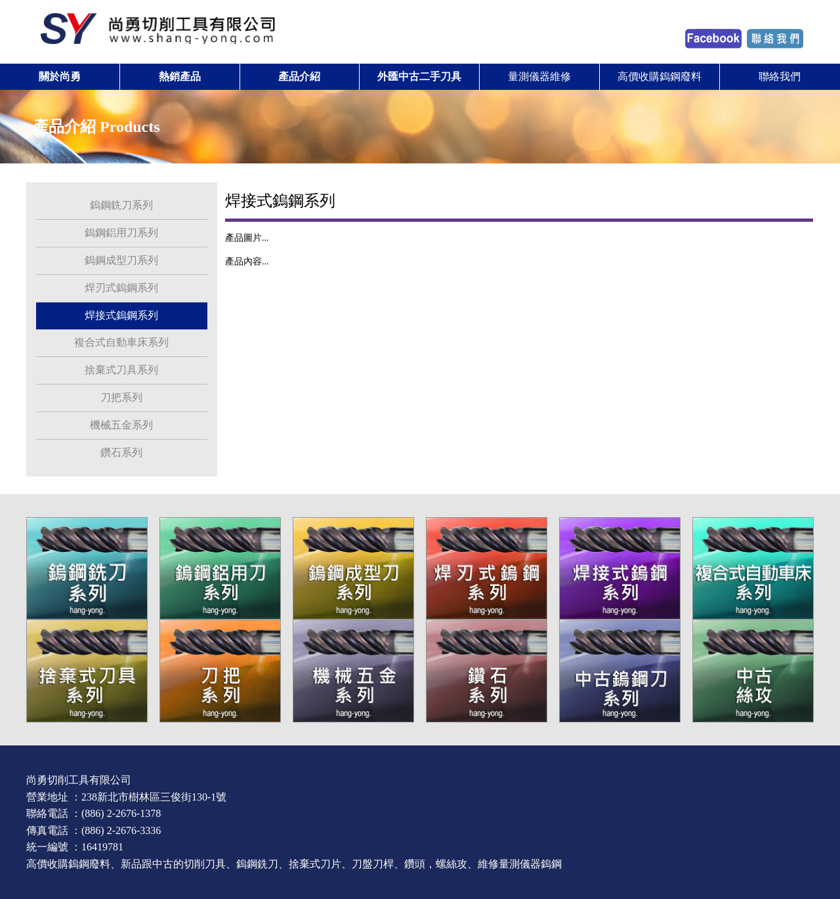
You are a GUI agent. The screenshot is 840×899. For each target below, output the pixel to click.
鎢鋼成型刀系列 (121, 260)
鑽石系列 (121, 452)
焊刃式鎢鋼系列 (121, 287)
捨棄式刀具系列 (121, 369)
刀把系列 (121, 397)
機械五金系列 (121, 424)
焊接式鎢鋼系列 (121, 315)
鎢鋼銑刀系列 (121, 205)
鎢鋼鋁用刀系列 (121, 232)
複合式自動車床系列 (121, 342)
